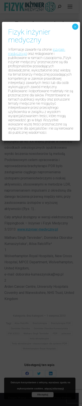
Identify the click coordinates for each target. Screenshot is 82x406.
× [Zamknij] (75, 26)
